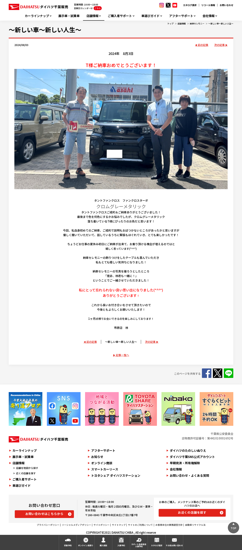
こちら (98, 8)
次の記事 (219, 45)
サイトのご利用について (140, 524)
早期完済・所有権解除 (185, 463)
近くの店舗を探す (26, 473)
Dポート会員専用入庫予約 (139, 545)
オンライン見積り (85, 545)
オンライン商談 (101, 463)
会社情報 (208, 16)
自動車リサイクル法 (195, 524)
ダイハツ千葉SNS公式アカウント (192, 456)
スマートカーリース (104, 469)
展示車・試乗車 (69, 16)
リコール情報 (208, 5)
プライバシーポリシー (48, 524)
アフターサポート (181, 16)
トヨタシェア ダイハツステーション (115, 475)
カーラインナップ (37, 16)
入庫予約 (121, 545)
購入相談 (103, 545)
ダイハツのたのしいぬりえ (188, 450)
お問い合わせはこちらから (44, 513)
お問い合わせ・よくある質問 (189, 475)
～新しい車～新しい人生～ (220, 23)
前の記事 (203, 45)
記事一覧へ (122, 355)
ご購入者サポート (120, 16)
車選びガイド (150, 16)
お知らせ (97, 456)
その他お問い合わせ (174, 545)
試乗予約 (68, 545)
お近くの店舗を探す (192, 512)
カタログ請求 (190, 5)
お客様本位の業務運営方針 (169, 524)
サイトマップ (119, 524)
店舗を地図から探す (27, 468)
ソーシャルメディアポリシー (76, 524)
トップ (170, 23)
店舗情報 (92, 16)
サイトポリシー (101, 524)
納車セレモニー (197, 23)
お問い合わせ (226, 5)
